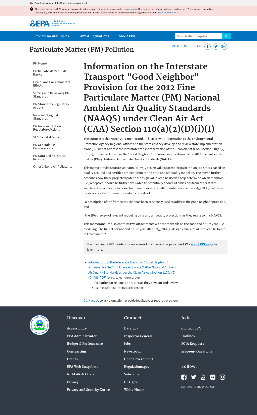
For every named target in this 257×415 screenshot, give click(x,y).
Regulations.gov (136, 367)
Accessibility (77, 328)
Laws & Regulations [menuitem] (94, 36)
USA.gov (130, 382)
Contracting (76, 352)
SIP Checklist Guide (46, 137)
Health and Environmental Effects (51, 84)
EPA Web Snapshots (82, 367)
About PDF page (202, 244)
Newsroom (132, 352)
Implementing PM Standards (45, 117)
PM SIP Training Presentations (44, 146)
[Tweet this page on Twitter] (216, 46)
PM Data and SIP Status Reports (49, 157)
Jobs (127, 344)
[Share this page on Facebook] (207, 46)
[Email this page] (224, 46)
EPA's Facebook (184, 377)
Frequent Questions (196, 352)
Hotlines (188, 336)
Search (226, 36)
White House (134, 390)
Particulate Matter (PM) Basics (49, 73)
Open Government (138, 359)
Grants (72, 359)
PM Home (40, 63)
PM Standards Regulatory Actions (51, 106)
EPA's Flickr (212, 377)
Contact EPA (191, 328)
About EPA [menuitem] (127, 36)
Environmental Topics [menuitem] (51, 36)
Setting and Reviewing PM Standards (51, 95)
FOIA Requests (192, 344)
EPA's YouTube (203, 377)
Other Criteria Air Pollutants (52, 166)
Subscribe (131, 374)
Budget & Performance (85, 344)
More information (167, 12)
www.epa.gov (130, 8)
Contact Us (177, 46)
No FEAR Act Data (81, 374)
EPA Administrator (82, 336)
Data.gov (131, 328)
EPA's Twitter (193, 377)
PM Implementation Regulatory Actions (47, 128)
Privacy (73, 382)
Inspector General (138, 336)
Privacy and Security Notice (88, 390)
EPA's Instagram (222, 377)
